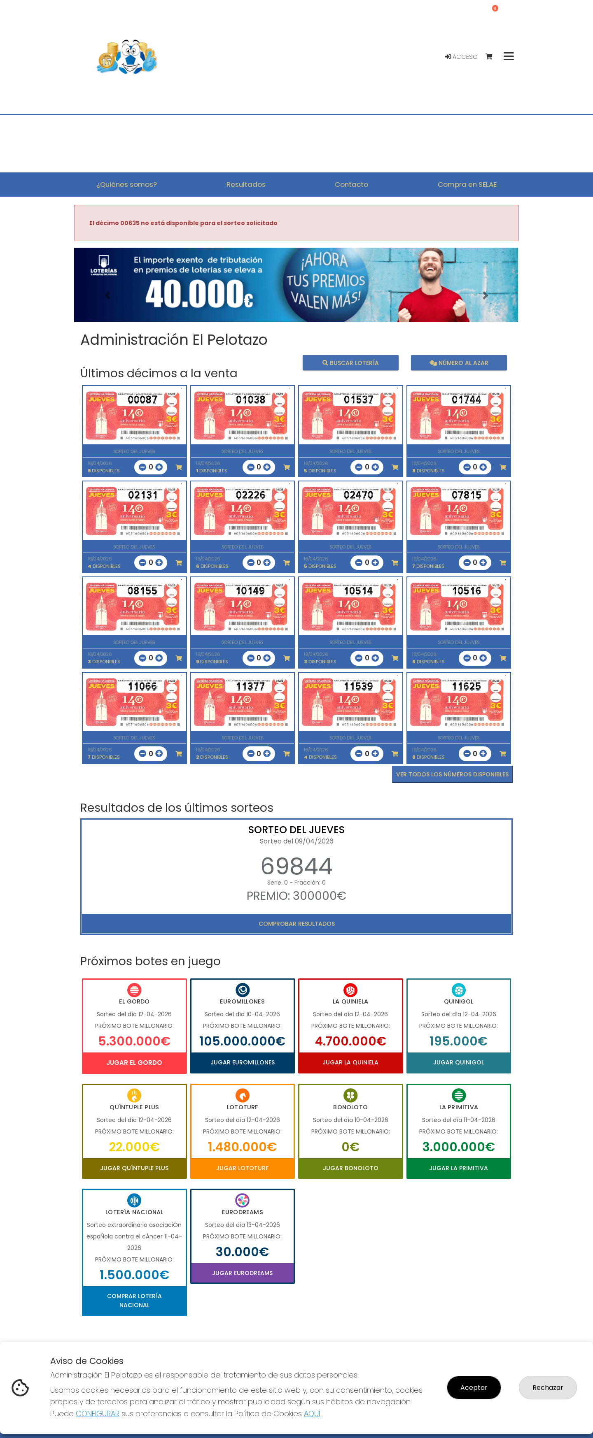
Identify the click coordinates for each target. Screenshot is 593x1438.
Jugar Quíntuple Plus (134, 1168)
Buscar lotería (350, 362)
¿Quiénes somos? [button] (126, 184)
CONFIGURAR (97, 1413)
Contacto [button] (351, 184)
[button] (107, 295)
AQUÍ (312, 1413)
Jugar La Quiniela (350, 1062)
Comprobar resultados (297, 924)
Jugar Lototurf (242, 1168)
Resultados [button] (246, 184)
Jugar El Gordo (134, 1062)
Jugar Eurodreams (242, 1273)
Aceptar (474, 1387)
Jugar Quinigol (458, 1062)
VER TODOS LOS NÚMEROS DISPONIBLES (452, 774)
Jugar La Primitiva (458, 1168)
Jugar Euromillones (242, 1062)
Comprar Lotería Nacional (134, 1300)
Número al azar (458, 362)
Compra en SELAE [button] (467, 184)
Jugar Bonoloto (350, 1168)
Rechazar (547, 1387)
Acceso (461, 57)
